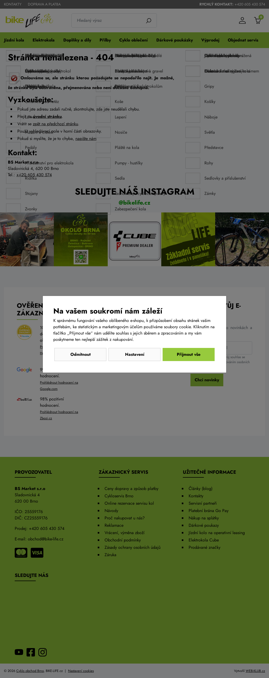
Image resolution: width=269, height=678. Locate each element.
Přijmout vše (188, 354)
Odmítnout (80, 354)
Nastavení (134, 354)
